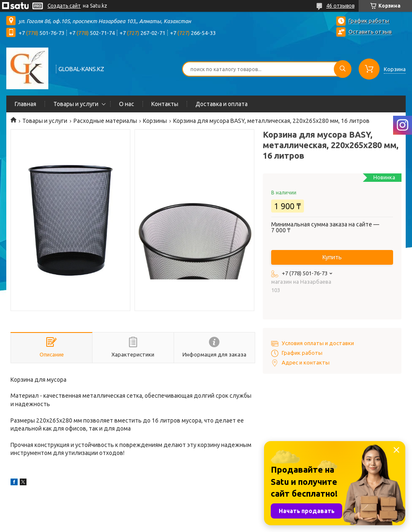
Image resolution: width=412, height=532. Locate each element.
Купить (332, 257)
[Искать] (342, 69)
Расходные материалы (105, 120)
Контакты (164, 104)
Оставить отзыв (370, 32)
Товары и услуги (75, 104)
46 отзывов (340, 5)
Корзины (155, 120)
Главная (25, 104)
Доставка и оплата (221, 104)
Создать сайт (64, 5)
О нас (126, 104)
